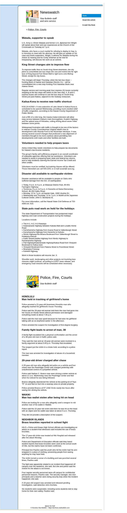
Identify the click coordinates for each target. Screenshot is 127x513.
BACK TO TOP (50, 506)
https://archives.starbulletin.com (58, 508)
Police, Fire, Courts (37, 29)
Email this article (89, 20)
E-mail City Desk (89, 25)
